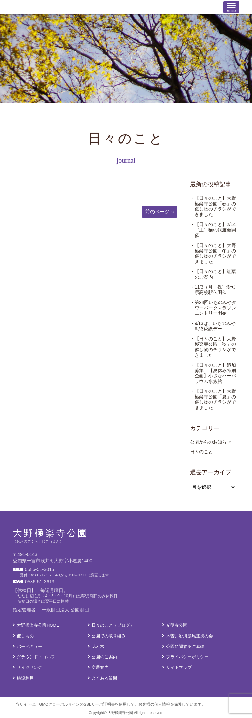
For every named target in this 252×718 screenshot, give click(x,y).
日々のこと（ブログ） (113, 625)
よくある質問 (104, 678)
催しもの (25, 635)
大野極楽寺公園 (49, 7)
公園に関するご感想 (185, 646)
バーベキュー (29, 646)
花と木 (98, 646)
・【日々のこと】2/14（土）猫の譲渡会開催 (213, 230)
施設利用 (25, 678)
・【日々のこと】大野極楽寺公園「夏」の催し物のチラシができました (213, 399)
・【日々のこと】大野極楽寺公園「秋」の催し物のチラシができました (213, 347)
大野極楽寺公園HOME (38, 625)
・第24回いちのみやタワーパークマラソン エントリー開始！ (215, 308)
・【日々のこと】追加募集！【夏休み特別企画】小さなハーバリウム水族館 (213, 373)
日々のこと (201, 451)
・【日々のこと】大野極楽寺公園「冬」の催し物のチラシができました (213, 253)
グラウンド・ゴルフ (36, 656)
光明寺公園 (176, 625)
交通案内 (100, 667)
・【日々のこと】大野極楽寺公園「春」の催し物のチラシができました (213, 206)
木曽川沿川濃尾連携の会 (189, 635)
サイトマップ (179, 667)
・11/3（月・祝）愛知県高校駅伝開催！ (213, 289)
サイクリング (29, 667)
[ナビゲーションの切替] (231, 7)
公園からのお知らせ (210, 442)
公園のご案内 (104, 656)
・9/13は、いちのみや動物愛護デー (213, 326)
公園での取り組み (109, 635)
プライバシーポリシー (187, 656)
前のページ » (159, 211)
